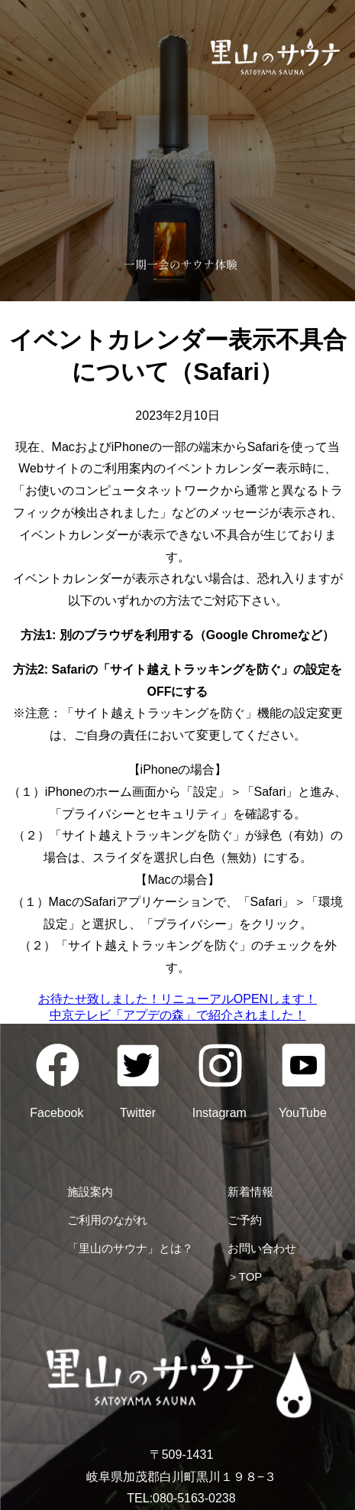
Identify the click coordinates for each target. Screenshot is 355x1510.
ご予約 (245, 1219)
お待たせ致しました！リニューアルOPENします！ (177, 998)
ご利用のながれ (107, 1219)
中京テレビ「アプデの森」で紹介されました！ (178, 1014)
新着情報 (250, 1191)
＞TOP (245, 1276)
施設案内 (90, 1191)
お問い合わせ (262, 1248)
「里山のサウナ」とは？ (130, 1248)
